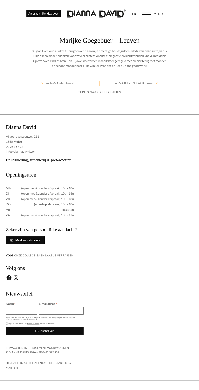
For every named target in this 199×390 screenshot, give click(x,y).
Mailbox (12, 368)
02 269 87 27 (14, 146)
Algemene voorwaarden (50, 347)
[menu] (167, 14)
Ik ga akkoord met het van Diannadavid (31, 323)
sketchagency (35, 363)
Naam (10, 303)
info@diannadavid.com (21, 151)
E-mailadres (48, 303)
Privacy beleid (33, 323)
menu (178, 14)
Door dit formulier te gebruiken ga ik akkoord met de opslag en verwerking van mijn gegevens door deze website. (42, 318)
